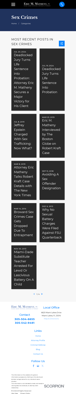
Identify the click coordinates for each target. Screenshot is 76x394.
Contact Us (38, 354)
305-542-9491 (24, 323)
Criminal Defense (38, 345)
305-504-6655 (24, 319)
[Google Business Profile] (38, 366)
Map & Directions (51, 319)
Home (38, 336)
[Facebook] (33, 366)
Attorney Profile (38, 341)
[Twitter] (42, 366)
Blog (38, 350)
